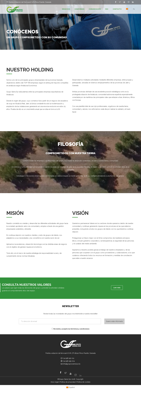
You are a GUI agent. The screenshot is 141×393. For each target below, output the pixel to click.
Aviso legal (55, 382)
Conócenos (79, 9)
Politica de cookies (83, 382)
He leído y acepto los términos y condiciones (70, 329)
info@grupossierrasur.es (71, 364)
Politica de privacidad (67, 382)
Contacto (117, 9)
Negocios (66, 9)
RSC (106, 9)
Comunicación (95, 9)
